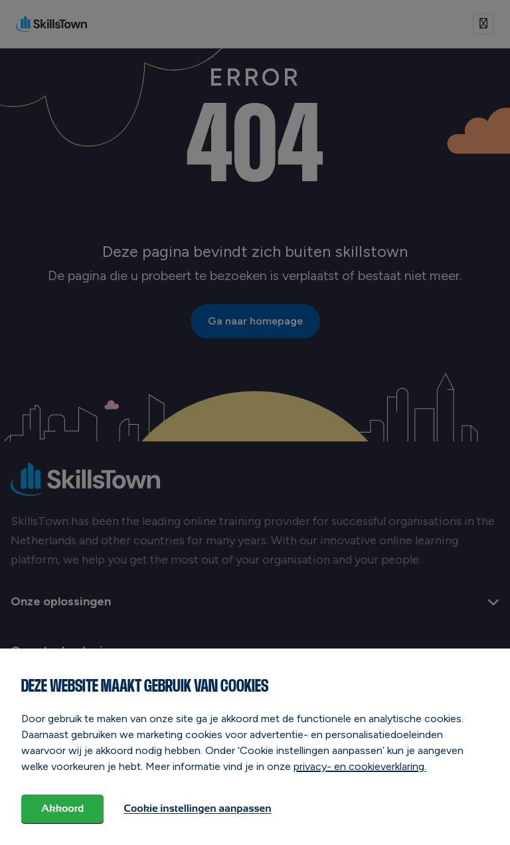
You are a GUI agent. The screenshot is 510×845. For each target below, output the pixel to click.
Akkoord (62, 808)
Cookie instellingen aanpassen (197, 808)
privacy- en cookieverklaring (359, 766)
